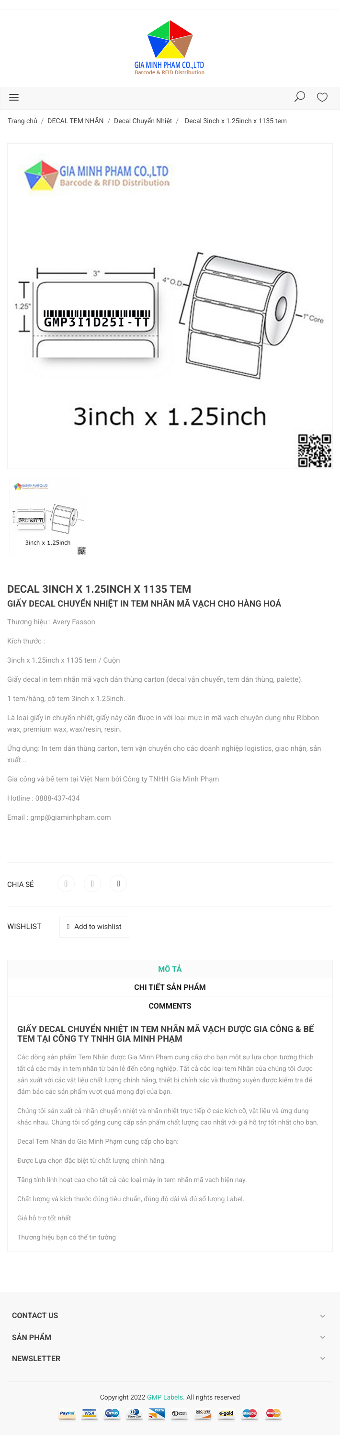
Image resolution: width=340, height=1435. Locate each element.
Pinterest (118, 883)
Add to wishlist (94, 926)
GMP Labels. (166, 1397)
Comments (169, 1005)
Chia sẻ (66, 883)
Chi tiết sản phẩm (169, 987)
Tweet (92, 883)
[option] (48, 517)
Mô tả (169, 969)
